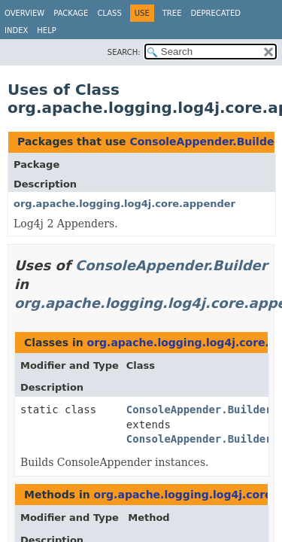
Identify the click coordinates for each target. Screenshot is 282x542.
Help (46, 30)
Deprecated (215, 13)
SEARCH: (124, 52)
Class (109, 13)
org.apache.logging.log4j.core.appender (124, 203)
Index (16, 30)
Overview (24, 13)
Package (70, 13)
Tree (172, 13)
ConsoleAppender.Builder (204, 142)
